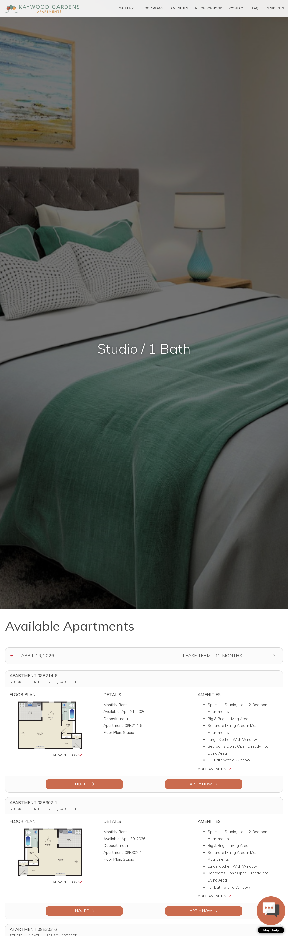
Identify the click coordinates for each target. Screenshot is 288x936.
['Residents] (275, 8)
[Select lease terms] (212, 656)
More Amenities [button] (214, 769)
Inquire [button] (84, 784)
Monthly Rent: (115, 704)
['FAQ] (255, 8)
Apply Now (204, 784)
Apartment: (113, 725)
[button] (50, 729)
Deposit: (110, 718)
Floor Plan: (112, 732)
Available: (111, 711)
